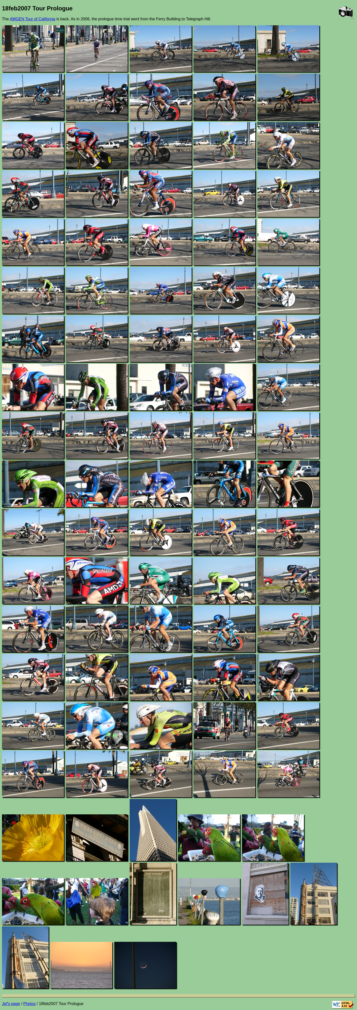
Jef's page (11, 1004)
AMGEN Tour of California (32, 19)
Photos (29, 1004)
